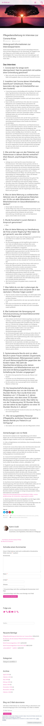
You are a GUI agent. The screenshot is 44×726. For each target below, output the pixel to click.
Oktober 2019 (7, 677)
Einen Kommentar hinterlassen (19, 517)
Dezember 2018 (7, 687)
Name (5, 574)
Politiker (5, 517)
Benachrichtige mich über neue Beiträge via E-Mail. (19, 593)
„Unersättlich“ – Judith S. (10, 648)
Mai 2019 (5, 679)
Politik (6, 515)
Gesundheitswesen (21, 515)
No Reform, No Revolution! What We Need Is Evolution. (19, 638)
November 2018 (7, 689)
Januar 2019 (6, 684)
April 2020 (6, 674)
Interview (28, 515)
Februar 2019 (6, 682)
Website (5, 584)
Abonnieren (7, 714)
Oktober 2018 (7, 692)
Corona (14, 515)
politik (36, 515)
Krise (33, 515)
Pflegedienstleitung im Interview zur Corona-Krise (17, 636)
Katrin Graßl (17, 41)
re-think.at (6, 2)
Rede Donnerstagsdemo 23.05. (11, 643)
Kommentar (6, 555)
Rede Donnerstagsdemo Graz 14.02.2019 (14, 645)
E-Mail (5, 580)
